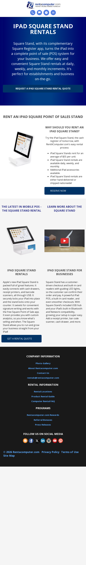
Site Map (9, 455)
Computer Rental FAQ (43, 401)
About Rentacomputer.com (43, 368)
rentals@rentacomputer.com (43, 377)
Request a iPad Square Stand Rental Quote (43, 88)
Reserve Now (58, 190)
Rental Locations (43, 391)
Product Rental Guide (43, 396)
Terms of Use (70, 452)
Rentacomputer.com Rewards (43, 414)
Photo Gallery (43, 363)
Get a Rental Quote (19, 338)
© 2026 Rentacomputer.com (21, 452)
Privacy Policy (50, 452)
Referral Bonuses (43, 419)
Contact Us (43, 373)
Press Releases (43, 424)
